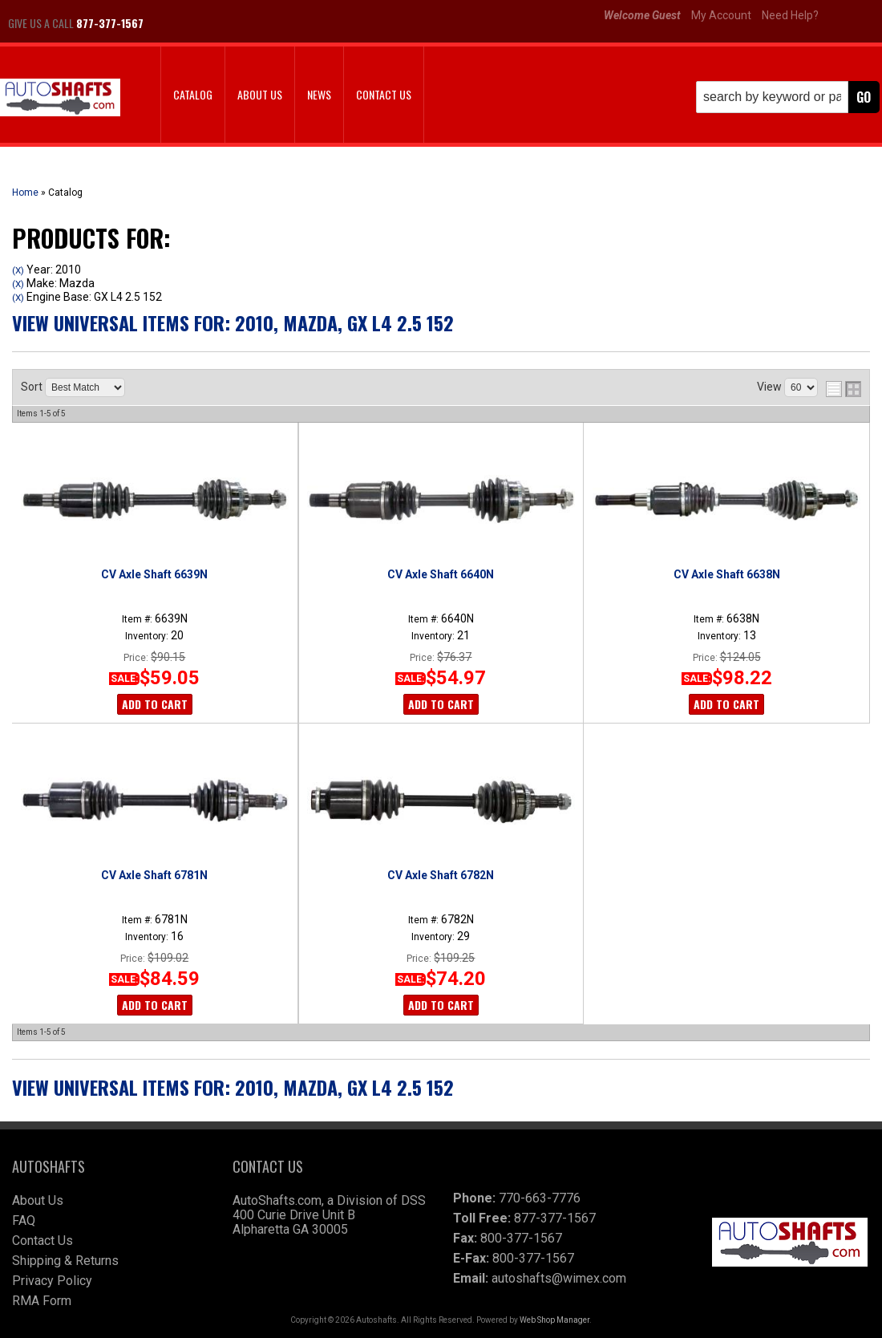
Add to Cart (155, 703)
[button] (788, 97)
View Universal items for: (233, 322)
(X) (18, 270)
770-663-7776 (540, 1198)
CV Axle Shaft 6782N (440, 875)
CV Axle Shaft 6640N (440, 574)
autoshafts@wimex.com (559, 1278)
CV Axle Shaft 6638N (727, 574)
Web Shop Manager (554, 1320)
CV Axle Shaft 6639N (154, 574)
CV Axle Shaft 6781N (154, 875)
